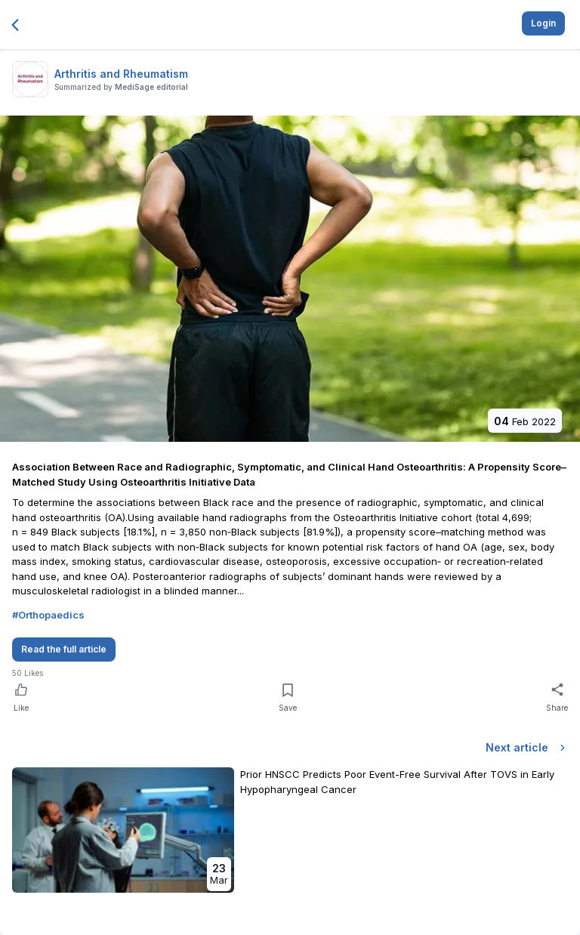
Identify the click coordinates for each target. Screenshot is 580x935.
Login (543, 23)
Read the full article (63, 649)
